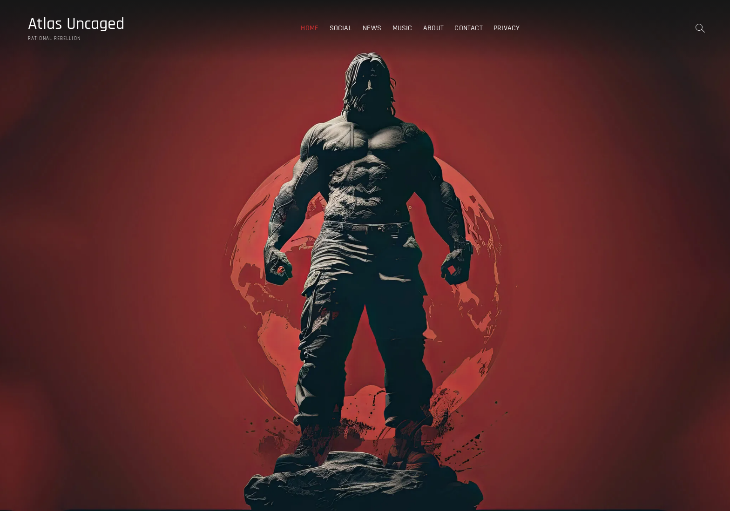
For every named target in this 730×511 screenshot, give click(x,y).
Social (341, 28)
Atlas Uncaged (76, 24)
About (433, 28)
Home (309, 28)
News (372, 28)
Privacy (506, 28)
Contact (468, 28)
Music (402, 28)
